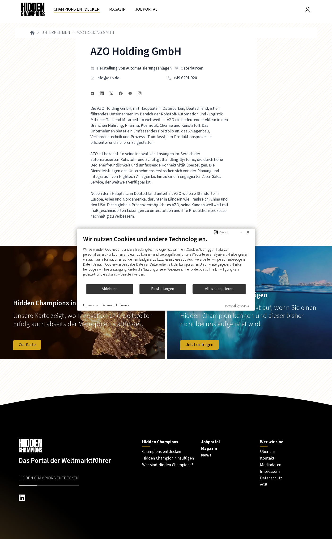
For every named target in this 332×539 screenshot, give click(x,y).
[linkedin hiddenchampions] (76, 498)
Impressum (90, 305)
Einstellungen (162, 288)
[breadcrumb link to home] (32, 32)
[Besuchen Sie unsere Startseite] (76, 445)
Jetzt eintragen (199, 345)
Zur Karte (27, 345)
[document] (166, 259)
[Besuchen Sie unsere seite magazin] (117, 9)
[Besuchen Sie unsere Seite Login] (307, 9)
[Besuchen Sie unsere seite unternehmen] (76, 9)
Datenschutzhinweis (115, 305)
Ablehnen (109, 288)
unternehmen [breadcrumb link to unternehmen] (55, 33)
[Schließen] (247, 232)
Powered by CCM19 (237, 305)
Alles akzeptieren (219, 288)
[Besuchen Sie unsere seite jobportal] (146, 9)
